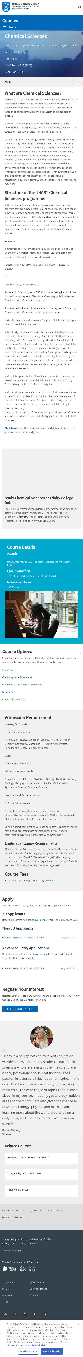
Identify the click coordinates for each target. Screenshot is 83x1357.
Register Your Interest (20, 1008)
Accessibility (8, 1282)
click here (50, 880)
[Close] (78, 1324)
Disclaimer (8, 1295)
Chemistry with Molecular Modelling (22, 684)
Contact (34, 1295)
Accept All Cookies (51, 1351)
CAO (75, 919)
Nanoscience (9, 691)
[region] (41, 1338)
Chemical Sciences (54, 1211)
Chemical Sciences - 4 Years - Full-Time (23, 937)
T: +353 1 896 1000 (12, 1250)
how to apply (40, 919)
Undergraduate (22, 1211)
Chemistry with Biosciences (17, 677)
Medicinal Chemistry (13, 699)
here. (57, 865)
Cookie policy (37, 1282)
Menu (9, 27)
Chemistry (7, 669)
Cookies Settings (38, 1288)
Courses (10, 20)
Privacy (6, 1288)
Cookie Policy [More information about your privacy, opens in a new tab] (38, 1345)
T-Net (5, 1301)
